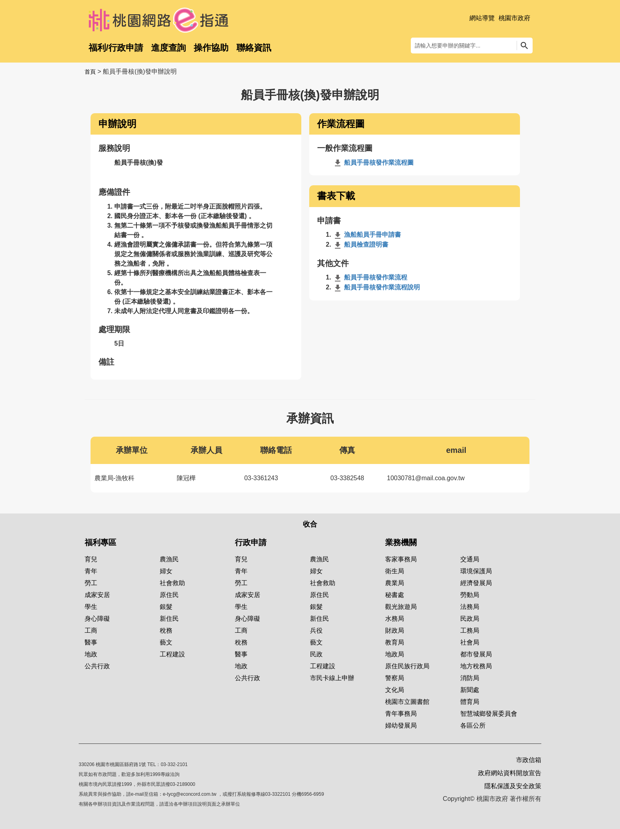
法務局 (469, 606)
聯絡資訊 (253, 48)
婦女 (166, 571)
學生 (91, 606)
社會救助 (172, 583)
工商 (91, 630)
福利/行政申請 (116, 48)
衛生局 (394, 571)
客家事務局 (401, 559)
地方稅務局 (476, 666)
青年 (91, 571)
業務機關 (401, 542)
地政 (91, 654)
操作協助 (211, 48)
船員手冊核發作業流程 (370, 277)
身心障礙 (97, 618)
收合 (310, 524)
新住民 (169, 618)
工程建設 (172, 654)
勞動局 (469, 594)
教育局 (394, 642)
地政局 (394, 654)
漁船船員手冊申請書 (367, 234)
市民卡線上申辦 (332, 678)
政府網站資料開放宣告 (509, 773)
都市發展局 (476, 654)
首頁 (90, 71)
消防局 (469, 678)
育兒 (91, 559)
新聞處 (469, 689)
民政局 (469, 618)
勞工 (91, 583)
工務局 (469, 630)
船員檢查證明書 (360, 244)
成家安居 (97, 594)
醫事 (91, 642)
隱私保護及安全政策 (512, 786)
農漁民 (169, 559)
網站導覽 (482, 18)
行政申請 (251, 542)
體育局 (469, 701)
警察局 (394, 678)
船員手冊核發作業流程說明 (376, 287)
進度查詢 (168, 48)
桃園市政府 (514, 18)
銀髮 (166, 606)
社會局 (469, 642)
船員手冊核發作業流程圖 (373, 162)
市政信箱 (528, 760)
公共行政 (97, 666)
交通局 (469, 559)
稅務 (166, 630)
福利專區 (100, 542)
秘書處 (394, 594)
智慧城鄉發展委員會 (488, 713)
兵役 (316, 630)
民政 (316, 654)
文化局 (394, 689)
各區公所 (473, 725)
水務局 (394, 618)
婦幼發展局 (401, 725)
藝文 (166, 642)
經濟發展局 (476, 583)
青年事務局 (401, 713)
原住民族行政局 (407, 666)
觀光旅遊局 (401, 606)
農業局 (394, 583)
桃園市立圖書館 (407, 701)
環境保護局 (476, 571)
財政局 (394, 630)
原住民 (169, 594)
